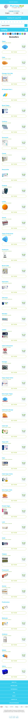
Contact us (14, 699)
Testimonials (14, 689)
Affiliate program (14, 702)
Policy (14, 696)
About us (14, 682)
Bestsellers (14, 685)
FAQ (14, 692)
